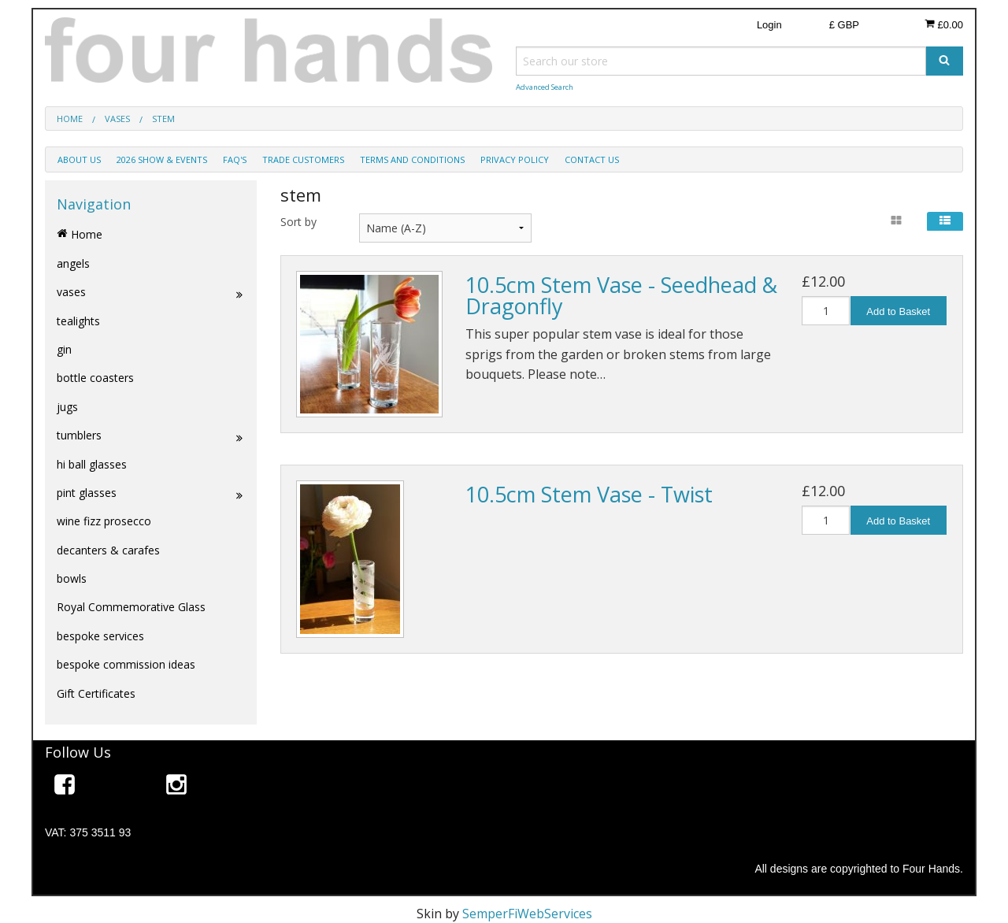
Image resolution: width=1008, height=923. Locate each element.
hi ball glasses (92, 464)
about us (79, 159)
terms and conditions (412, 159)
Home (79, 234)
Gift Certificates (96, 693)
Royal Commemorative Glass (131, 606)
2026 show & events (162, 159)
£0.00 (944, 24)
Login (769, 25)
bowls (72, 578)
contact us (592, 159)
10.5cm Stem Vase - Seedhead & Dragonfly (621, 295)
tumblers (151, 435)
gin (64, 349)
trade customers (303, 159)
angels (73, 263)
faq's (234, 159)
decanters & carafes (108, 550)
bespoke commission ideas (126, 664)
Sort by (298, 221)
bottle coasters (95, 377)
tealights (78, 320)
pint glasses (151, 493)
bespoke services (100, 635)
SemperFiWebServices (527, 913)
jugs (67, 406)
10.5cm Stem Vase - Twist (589, 494)
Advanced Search (544, 87)
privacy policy (514, 159)
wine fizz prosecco (104, 520)
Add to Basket (898, 311)
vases (151, 292)
